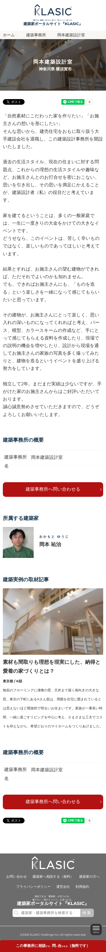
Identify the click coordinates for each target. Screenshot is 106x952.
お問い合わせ (16, 877)
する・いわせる (53, 946)
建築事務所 (36, 34)
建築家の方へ (89, 877)
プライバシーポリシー (33, 887)
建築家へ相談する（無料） (53, 877)
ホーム (9, 34)
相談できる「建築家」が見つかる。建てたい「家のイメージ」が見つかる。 (53, 23)
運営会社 (63, 887)
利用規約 (82, 887)
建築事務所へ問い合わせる (53, 489)
